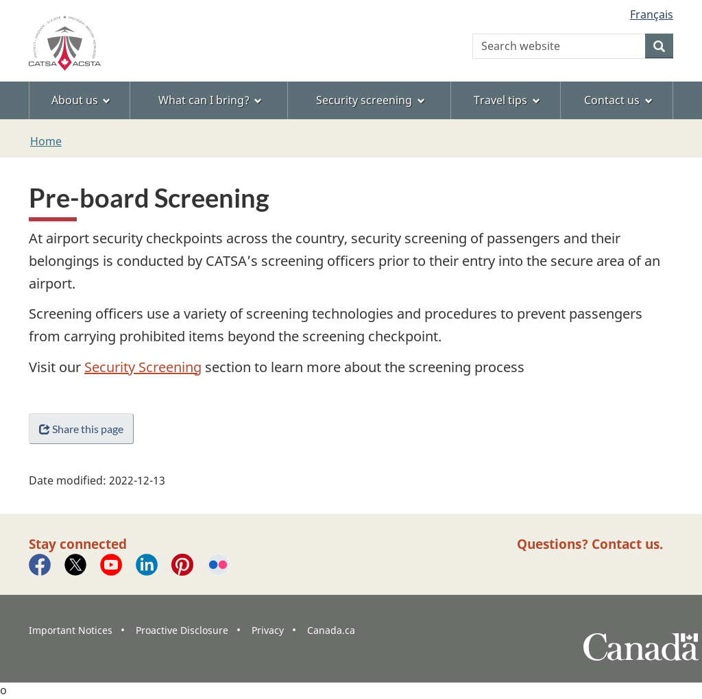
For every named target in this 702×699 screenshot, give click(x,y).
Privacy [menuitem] (268, 630)
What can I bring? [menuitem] (210, 100)
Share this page (81, 428)
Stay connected (78, 544)
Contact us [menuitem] (618, 100)
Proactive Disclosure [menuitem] (182, 630)
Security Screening (143, 367)
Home (46, 141)
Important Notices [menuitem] (70, 630)
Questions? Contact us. (590, 544)
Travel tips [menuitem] (507, 100)
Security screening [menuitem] (370, 100)
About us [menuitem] (81, 100)
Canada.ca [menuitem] (331, 630)
